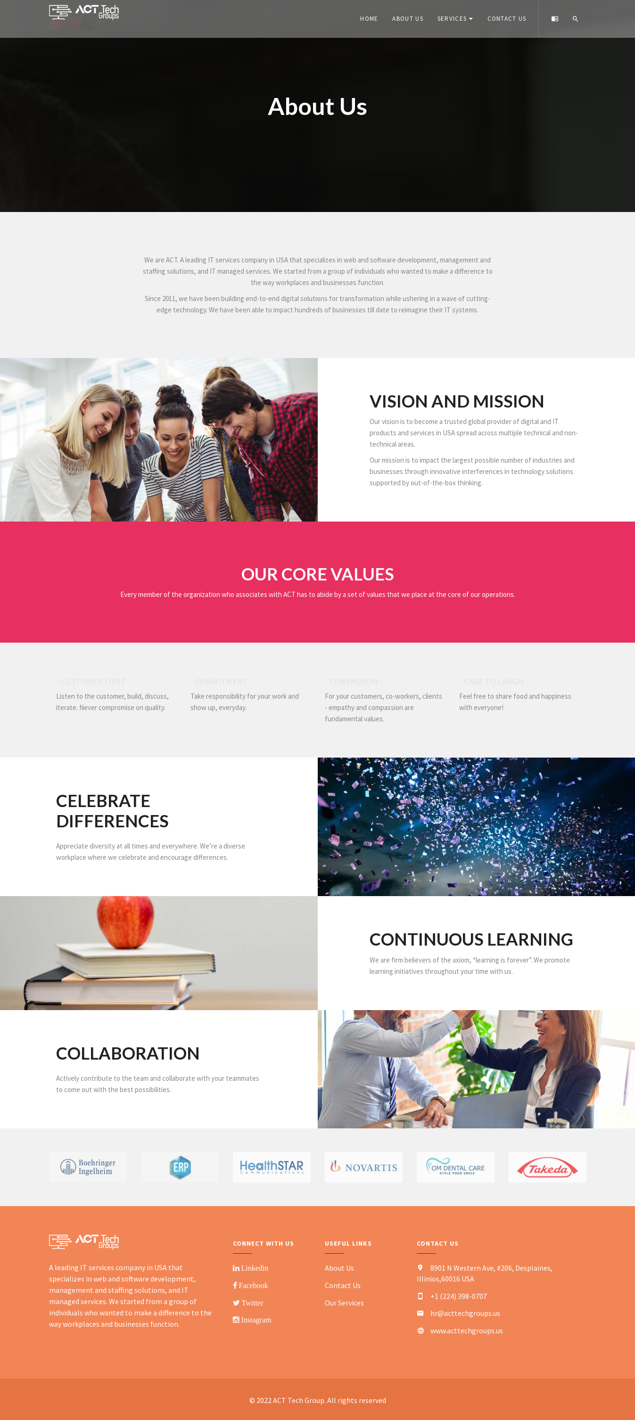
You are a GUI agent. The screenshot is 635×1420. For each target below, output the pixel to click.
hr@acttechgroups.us (465, 1313)
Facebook (252, 1285)
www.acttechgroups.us (466, 1330)
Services (450, 19)
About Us (406, 19)
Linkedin (254, 1268)
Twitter (252, 1302)
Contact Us (505, 19)
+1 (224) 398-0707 (458, 1296)
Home (368, 19)
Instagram (255, 1319)
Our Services (344, 1302)
